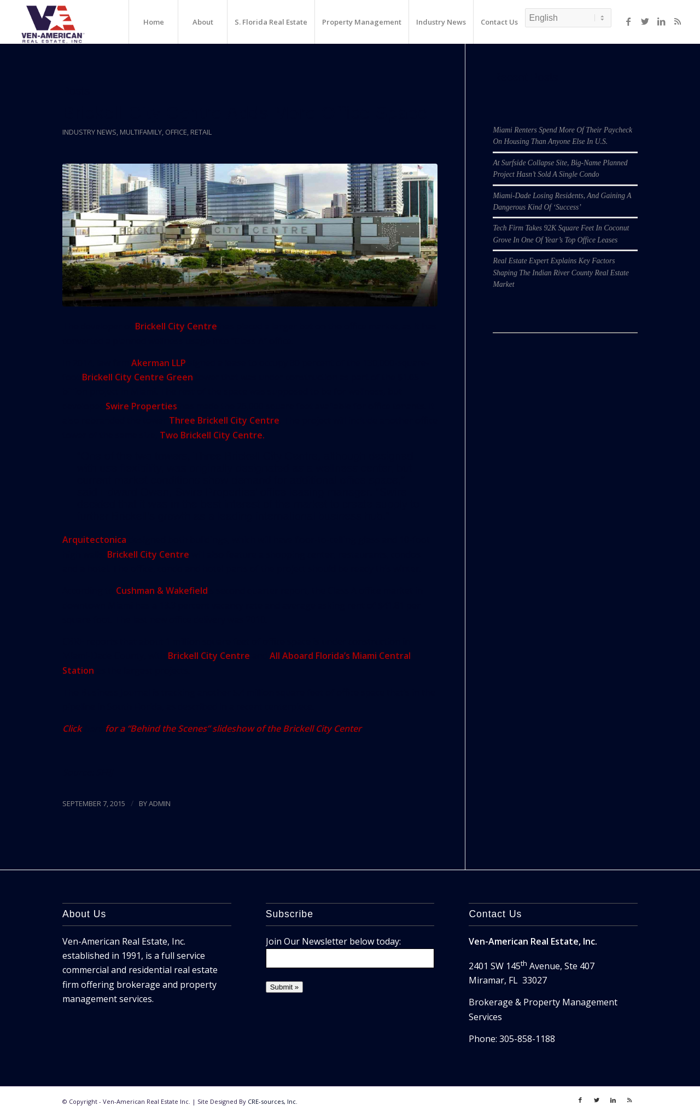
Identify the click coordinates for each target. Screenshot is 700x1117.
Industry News (89, 132)
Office (176, 132)
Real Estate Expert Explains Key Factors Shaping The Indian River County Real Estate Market (560, 272)
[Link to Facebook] (628, 21)
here (93, 728)
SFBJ (104, 772)
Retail (201, 132)
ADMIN (160, 803)
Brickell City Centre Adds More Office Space (245, 113)
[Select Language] (568, 17)
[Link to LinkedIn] (661, 21)
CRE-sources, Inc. (273, 1101)
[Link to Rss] (677, 21)
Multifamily (141, 132)
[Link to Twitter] (645, 21)
